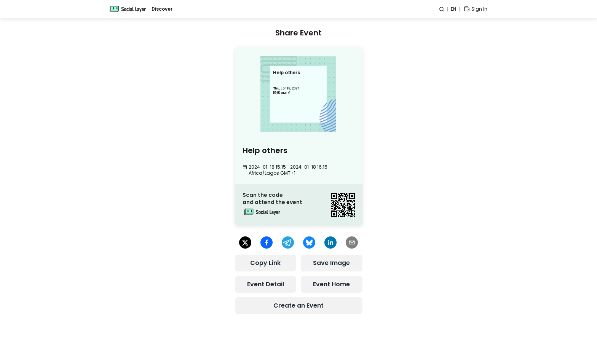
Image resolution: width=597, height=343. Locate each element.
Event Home (331, 284)
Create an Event (298, 305)
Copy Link (265, 262)
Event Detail (265, 284)
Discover (162, 9)
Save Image (331, 262)
